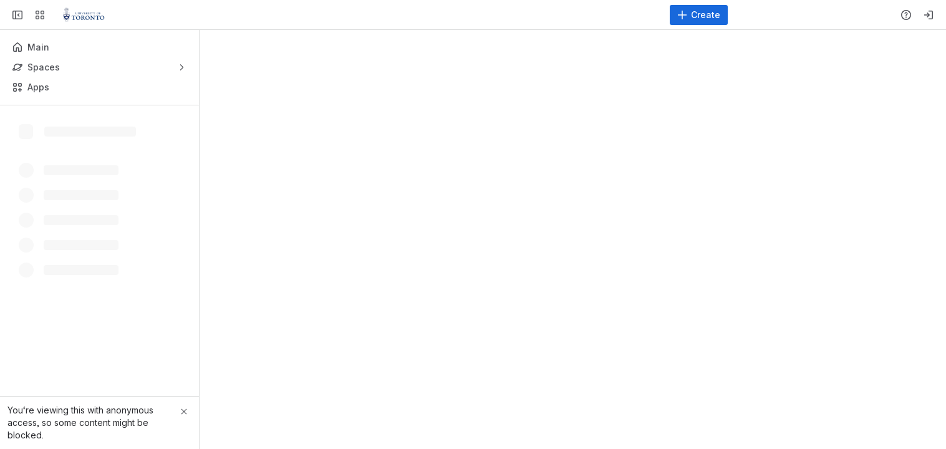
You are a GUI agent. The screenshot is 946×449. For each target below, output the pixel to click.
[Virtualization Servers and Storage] (84, 15)
